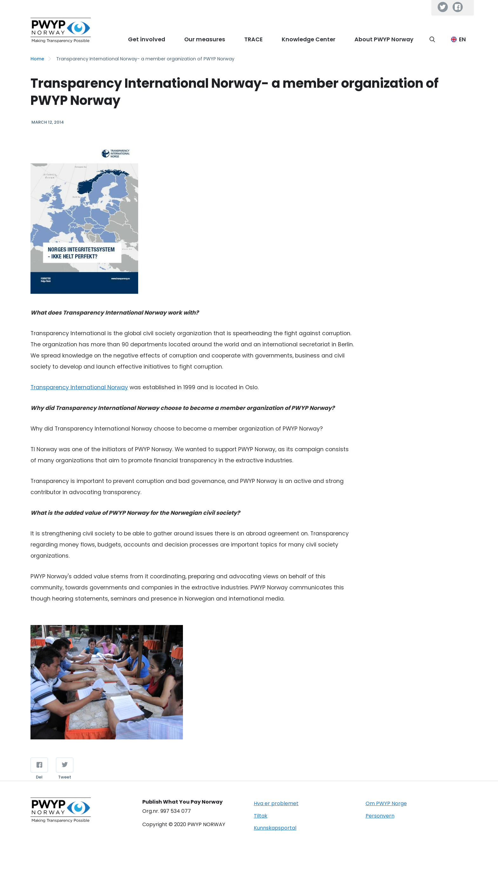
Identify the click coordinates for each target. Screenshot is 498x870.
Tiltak (260, 815)
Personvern (380, 815)
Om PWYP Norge (386, 803)
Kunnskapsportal (275, 828)
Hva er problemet (276, 803)
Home (37, 59)
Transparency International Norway (79, 387)
